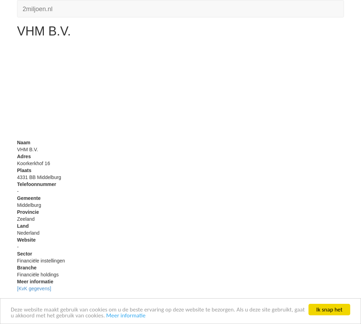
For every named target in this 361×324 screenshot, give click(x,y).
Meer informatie (125, 315)
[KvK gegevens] (34, 288)
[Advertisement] (180, 90)
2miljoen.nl (38, 8)
